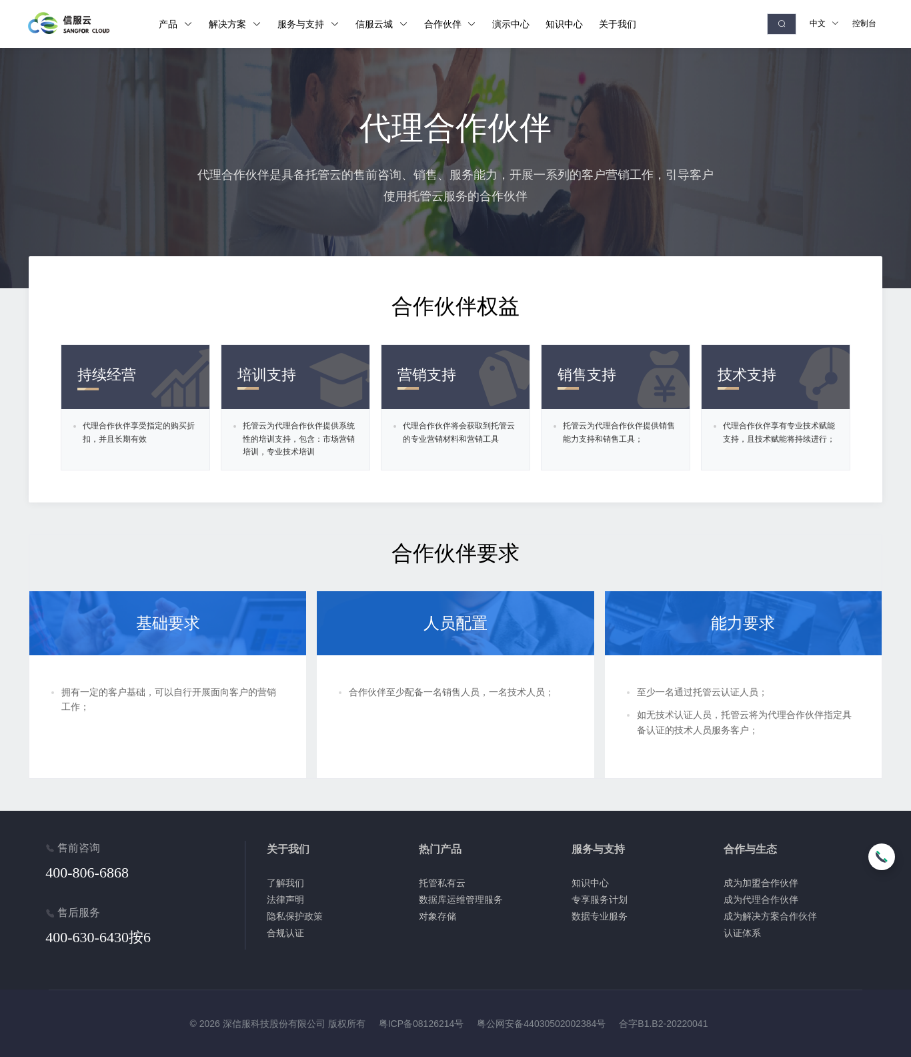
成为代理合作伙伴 (761, 899)
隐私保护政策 (295, 916)
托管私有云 (442, 882)
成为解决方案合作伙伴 (770, 916)
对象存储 (437, 916)
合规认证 (285, 933)
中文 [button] (824, 23)
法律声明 (285, 899)
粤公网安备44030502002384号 (541, 1023)
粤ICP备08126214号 (421, 1023)
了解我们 (285, 882)
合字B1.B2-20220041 (663, 1023)
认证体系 (742, 933)
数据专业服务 (600, 916)
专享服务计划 (600, 899)
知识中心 (590, 882)
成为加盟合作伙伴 (761, 882)
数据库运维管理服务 (461, 899)
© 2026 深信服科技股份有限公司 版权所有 (277, 1023)
